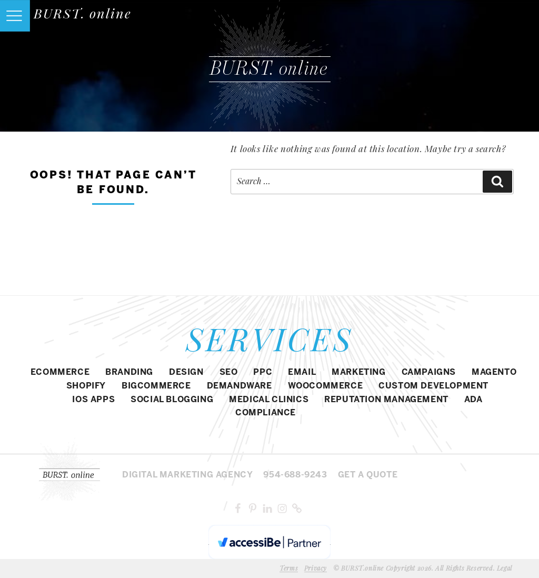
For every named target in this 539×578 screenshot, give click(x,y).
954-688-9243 (295, 475)
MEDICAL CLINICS (268, 400)
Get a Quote (368, 475)
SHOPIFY (86, 386)
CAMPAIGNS (429, 372)
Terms (289, 568)
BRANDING (129, 372)
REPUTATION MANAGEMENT (386, 400)
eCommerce (60, 372)
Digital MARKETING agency (187, 475)
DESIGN (186, 372)
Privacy (315, 568)
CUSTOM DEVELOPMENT (433, 386)
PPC (262, 372)
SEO (228, 372)
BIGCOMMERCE (156, 386)
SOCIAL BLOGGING (172, 400)
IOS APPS (93, 400)
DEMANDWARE (239, 386)
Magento (494, 372)
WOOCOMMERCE (325, 386)
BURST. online (83, 13)
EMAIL (302, 372)
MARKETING (358, 372)
